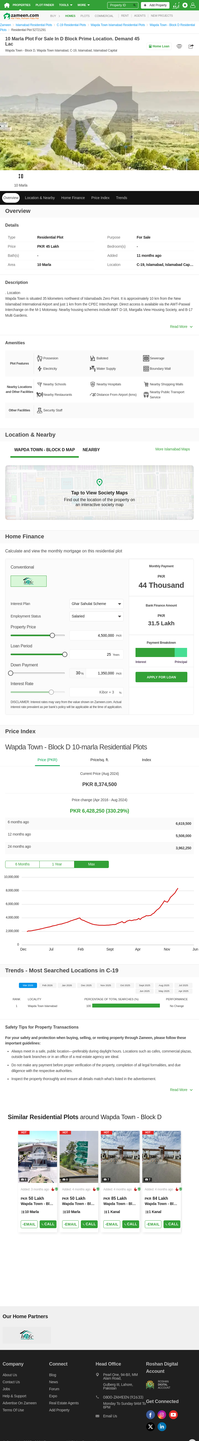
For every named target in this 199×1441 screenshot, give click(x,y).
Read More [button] (181, 326)
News (53, 1382)
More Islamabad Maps (172, 449)
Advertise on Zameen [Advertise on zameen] (20, 1403)
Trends (121, 198)
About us (10, 1375)
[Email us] (121, 1417)
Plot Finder (44, 5)
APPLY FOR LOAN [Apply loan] (161, 677)
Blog (52, 1375)
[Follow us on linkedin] (163, 1431)
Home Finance (73, 198)
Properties (21, 5)
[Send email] (29, 1224)
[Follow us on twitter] (152, 1431)
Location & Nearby (40, 198)
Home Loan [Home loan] (159, 46)
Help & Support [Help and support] (14, 1396)
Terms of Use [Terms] (13, 1410)
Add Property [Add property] (59, 1410)
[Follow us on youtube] (174, 1419)
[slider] (52, 635)
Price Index (100, 198)
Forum (54, 1389)
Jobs (6, 1389)
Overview (10, 198)
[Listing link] (37, 1181)
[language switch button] (176, 5)
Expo (53, 1396)
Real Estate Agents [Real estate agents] (64, 1403)
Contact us (11, 1382)
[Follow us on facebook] (152, 1419)
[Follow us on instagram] (163, 1419)
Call (48, 1224)
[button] (96, 604)
